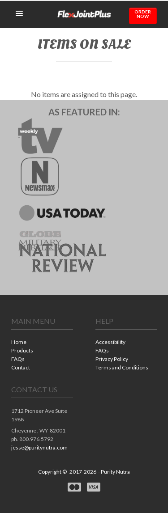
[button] (19, 13)
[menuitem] (42, 343)
